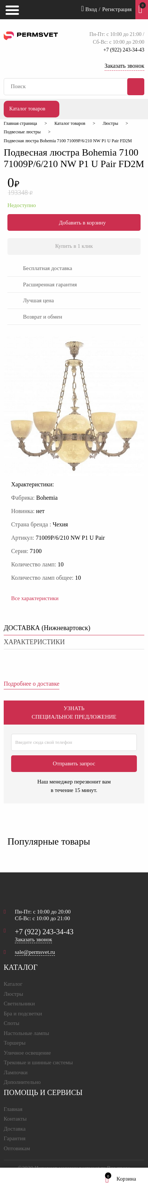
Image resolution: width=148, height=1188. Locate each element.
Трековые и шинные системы (38, 1062)
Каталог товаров (27, 109)
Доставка (15, 1129)
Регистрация (117, 9)
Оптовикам (17, 1148)
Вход (89, 8)
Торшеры (15, 1043)
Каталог (13, 984)
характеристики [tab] (34, 642)
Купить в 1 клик (74, 246)
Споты (11, 1023)
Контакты (15, 1119)
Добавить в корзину (74, 222)
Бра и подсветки (23, 1013)
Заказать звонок (124, 66)
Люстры (13, 994)
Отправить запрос (74, 763)
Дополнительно (22, 1082)
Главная (13, 1109)
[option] (74, 407)
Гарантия (15, 1138)
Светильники (19, 1003)
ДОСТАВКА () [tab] (47, 628)
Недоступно (21, 205)
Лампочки (15, 1072)
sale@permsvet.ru (35, 952)
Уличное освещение (27, 1053)
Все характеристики (35, 598)
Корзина (120, 1178)
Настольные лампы (26, 1033)
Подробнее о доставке (31, 683)
